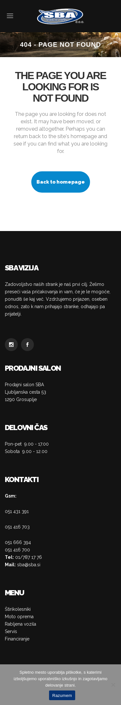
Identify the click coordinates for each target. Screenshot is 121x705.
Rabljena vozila (20, 624)
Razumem (62, 695)
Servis (11, 631)
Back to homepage (60, 182)
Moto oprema (19, 616)
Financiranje (17, 638)
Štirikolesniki (18, 609)
